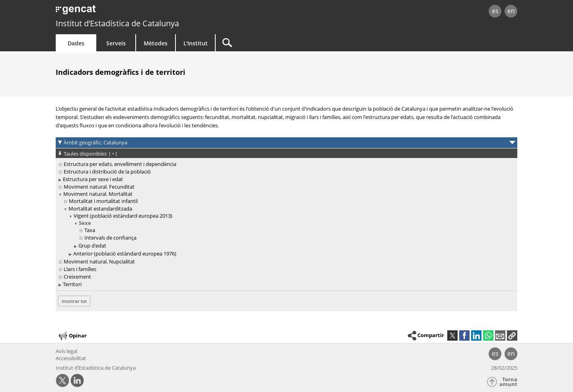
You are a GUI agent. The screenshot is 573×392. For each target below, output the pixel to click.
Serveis (116, 43)
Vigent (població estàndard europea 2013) (123, 215)
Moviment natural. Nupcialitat (99, 261)
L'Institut (195, 43)
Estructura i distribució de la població (107, 171)
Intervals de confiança (110, 237)
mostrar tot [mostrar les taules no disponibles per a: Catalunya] (74, 301)
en (511, 10)
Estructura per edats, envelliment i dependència (120, 164)
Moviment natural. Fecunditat (99, 186)
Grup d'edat (92, 245)
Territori (72, 284)
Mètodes (156, 43)
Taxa (89, 230)
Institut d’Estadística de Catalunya (117, 23)
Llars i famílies (80, 269)
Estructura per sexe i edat (93, 179)
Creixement (77, 276)
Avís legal (66, 351)
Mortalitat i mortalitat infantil (103, 201)
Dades (76, 43)
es (495, 10)
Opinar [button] (72, 336)
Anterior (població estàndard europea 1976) (124, 253)
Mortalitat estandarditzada (100, 208)
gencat (148, 12)
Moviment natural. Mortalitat (98, 193)
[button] (512, 335)
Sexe (85, 222)
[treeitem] (285, 164)
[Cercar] (283, 42)
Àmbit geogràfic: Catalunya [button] (95, 142)
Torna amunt (508, 382)
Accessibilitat (71, 358)
